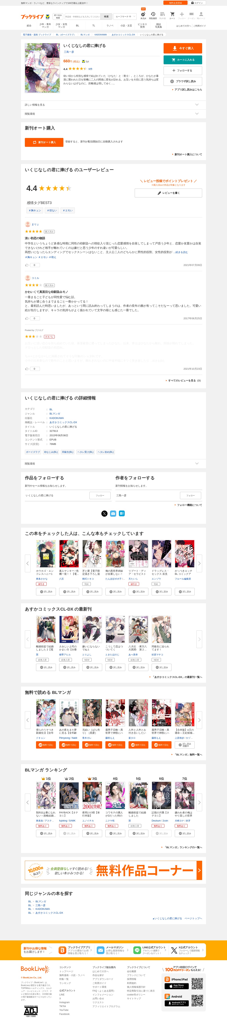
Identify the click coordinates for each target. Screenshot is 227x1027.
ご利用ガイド (199, 26)
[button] (46, 591)
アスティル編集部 (54, 820)
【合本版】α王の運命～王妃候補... (184, 731)
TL (93, 25)
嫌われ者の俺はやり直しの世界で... (183, 815)
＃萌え (52, 257)
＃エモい (68, 210)
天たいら (133, 578)
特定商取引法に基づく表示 (141, 990)
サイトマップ (134, 998)
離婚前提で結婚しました (137, 814)
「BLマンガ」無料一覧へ (188, 754)
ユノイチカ (88, 820)
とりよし (87, 654)
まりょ (35, 224)
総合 (29, 25)
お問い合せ (98, 998)
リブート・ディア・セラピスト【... (137, 573)
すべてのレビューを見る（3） (185, 380)
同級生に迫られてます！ (160, 648)
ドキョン (40, 738)
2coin (165, 820)
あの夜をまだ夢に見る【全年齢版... (68, 732)
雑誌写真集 (158, 25)
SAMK (72, 820)
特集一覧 (64, 979)
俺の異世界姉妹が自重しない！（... (114, 573)
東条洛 (39, 820)
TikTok (62, 1006)
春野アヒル (65, 654)
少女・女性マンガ (61, 25)
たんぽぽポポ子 (113, 578)
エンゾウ (156, 578)
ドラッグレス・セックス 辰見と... (160, 573)
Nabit (74, 738)
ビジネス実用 (142, 25)
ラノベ (110, 25)
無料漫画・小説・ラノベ (72, 975)
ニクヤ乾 (110, 820)
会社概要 (131, 971)
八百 (61, 578)
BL (77, 25)
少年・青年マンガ (45, 25)
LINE (62, 994)
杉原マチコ (157, 654)
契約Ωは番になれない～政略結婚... (46, 814)
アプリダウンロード (102, 979)
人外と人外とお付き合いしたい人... (137, 732)
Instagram (64, 1002)
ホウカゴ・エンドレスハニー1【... (45, 573)
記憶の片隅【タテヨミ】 (160, 814)
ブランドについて (136, 975)
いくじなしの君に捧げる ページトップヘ (177, 918)
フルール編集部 (183, 578)
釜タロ (132, 738)
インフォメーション (102, 994)
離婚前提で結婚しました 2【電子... (45, 649)
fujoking (63, 820)
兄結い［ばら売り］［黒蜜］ (91, 731)
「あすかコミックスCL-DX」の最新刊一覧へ (177, 677)
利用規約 (131, 983)
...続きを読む (180, 252)
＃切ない (52, 210)
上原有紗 (179, 738)
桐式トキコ (88, 578)
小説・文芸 (126, 25)
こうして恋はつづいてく (114, 648)
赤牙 (188, 820)
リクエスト (98, 1002)
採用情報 (131, 979)
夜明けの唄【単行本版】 (91, 814)
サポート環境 (99, 987)
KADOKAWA (57, 418)
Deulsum (156, 820)
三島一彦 (69, 51)
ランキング (65, 983)
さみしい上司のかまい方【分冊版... (68, 649)
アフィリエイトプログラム (106, 1006)
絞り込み (58, 16)
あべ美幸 (133, 654)
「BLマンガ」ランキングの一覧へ (183, 847)
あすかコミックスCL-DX (63, 422)
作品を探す (98, 975)
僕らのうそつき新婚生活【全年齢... (45, 732)
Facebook (64, 1014)
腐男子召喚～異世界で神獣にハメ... (114, 732)
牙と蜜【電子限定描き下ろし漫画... (91, 573)
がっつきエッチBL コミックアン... (183, 573)
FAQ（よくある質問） (104, 990)
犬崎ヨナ (179, 820)
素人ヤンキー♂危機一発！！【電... (69, 572)
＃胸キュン (35, 210)
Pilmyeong (64, 738)
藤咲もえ (110, 738)
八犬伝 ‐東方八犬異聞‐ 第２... (138, 648)
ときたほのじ (112, 654)
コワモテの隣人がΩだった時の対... (114, 815)
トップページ (66, 971)
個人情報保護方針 (136, 987)
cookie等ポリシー (136, 994)
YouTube (63, 1010)
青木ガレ (87, 738)
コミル (35, 278)
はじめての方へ (183, 26)
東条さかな (42, 578)
